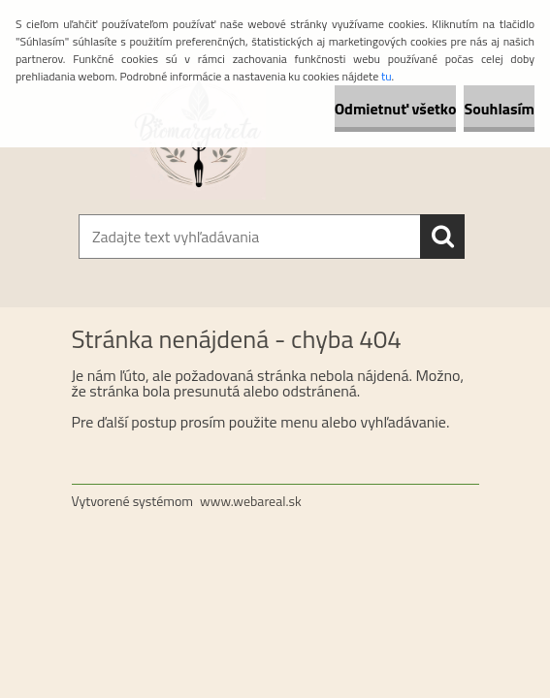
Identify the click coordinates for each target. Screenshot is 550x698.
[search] (442, 236)
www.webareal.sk (251, 501)
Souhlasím (499, 108)
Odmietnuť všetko (396, 108)
